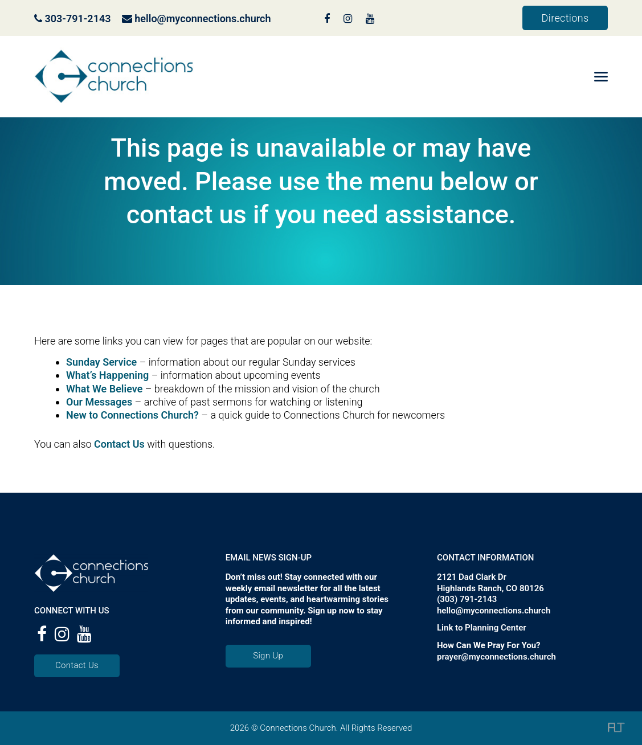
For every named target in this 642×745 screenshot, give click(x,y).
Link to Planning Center (481, 628)
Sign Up (268, 655)
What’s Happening (107, 375)
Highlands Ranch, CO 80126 (490, 588)
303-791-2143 (72, 18)
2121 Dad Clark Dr (471, 577)
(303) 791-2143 (467, 599)
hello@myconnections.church (202, 18)
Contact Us (119, 444)
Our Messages (99, 402)
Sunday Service (101, 362)
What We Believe (104, 389)
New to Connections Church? (132, 415)
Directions (565, 18)
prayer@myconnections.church (496, 657)
